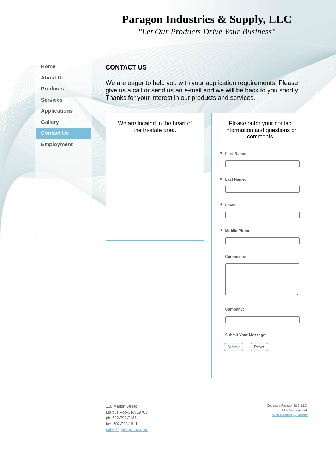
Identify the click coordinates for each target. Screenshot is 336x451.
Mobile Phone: (238, 231)
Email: (231, 205)
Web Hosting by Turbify (290, 415)
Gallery (50, 122)
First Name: (236, 153)
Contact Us (55, 133)
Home (48, 66)
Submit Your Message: (246, 335)
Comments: (236, 256)
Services (52, 100)
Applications (57, 111)
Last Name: (235, 179)
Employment (57, 144)
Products (52, 88)
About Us (53, 77)
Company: (234, 309)
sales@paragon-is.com (127, 429)
